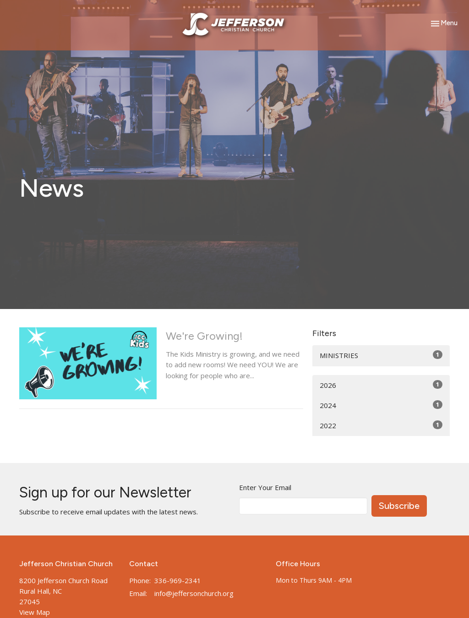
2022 (381, 425)
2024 (381, 405)
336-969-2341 (177, 580)
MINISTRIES (381, 355)
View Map (34, 612)
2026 (381, 385)
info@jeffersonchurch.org (194, 593)
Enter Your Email (265, 487)
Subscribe (399, 505)
